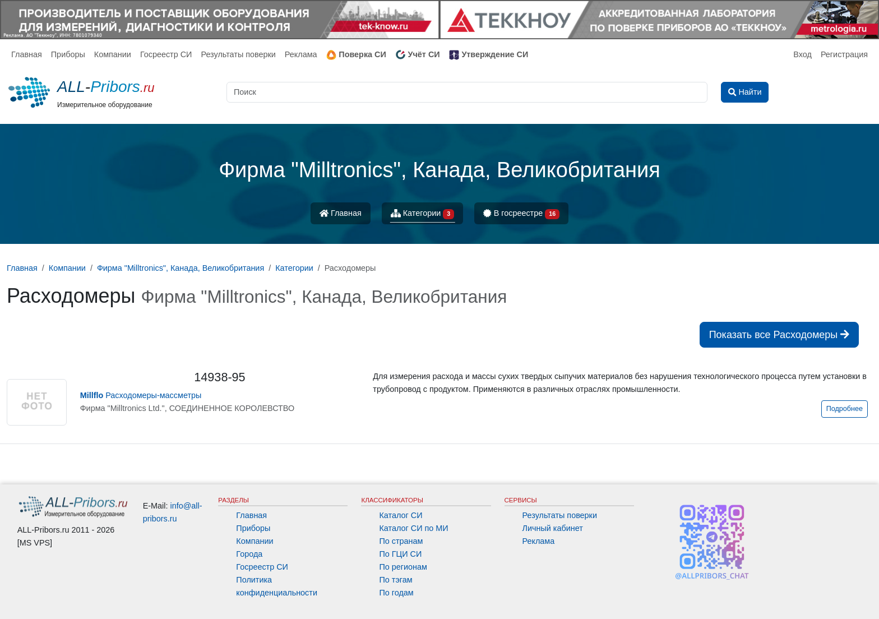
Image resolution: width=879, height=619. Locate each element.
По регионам (403, 566)
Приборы (68, 54)
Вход (802, 54)
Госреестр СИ (166, 54)
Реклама (301, 54)
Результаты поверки (238, 54)
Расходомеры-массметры (141, 395)
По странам (401, 541)
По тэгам (395, 579)
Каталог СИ (400, 515)
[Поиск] (466, 92)
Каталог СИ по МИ (413, 528)
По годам (396, 592)
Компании (112, 54)
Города (249, 553)
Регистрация (844, 54)
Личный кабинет (552, 528)
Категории (423, 214)
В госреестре (521, 214)
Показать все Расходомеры (779, 334)
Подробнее (844, 409)
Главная (26, 54)
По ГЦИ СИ (400, 553)
